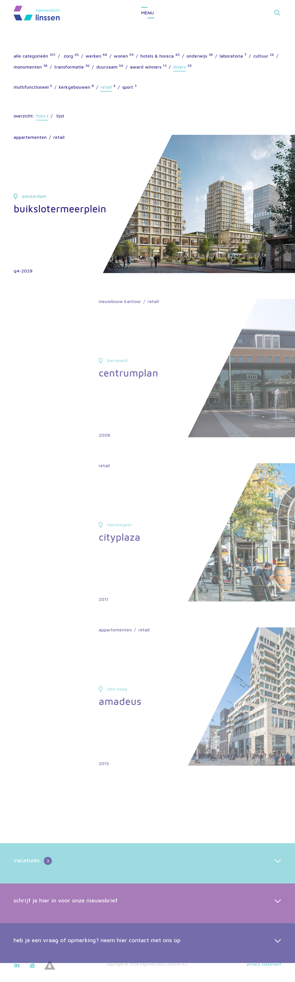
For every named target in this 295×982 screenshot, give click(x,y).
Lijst (60, 115)
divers (179, 66)
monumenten (28, 66)
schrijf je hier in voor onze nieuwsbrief (66, 921)
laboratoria (231, 55)
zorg (68, 55)
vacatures (33, 882)
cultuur (260, 55)
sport (127, 87)
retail (106, 87)
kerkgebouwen (74, 87)
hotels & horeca (157, 55)
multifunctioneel (31, 87)
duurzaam (107, 66)
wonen (121, 55)
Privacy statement (264, 964)
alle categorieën (31, 55)
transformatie (69, 66)
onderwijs (196, 55)
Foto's (42, 115)
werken (93, 55)
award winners (145, 66)
